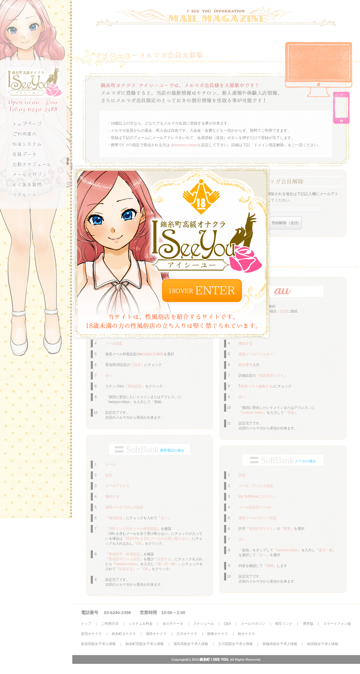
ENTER (202, 290)
